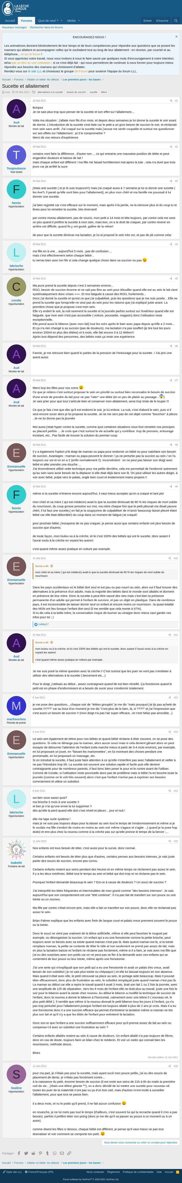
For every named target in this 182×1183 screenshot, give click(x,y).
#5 (176, 278)
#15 (176, 841)
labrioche (16, 265)
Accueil (10, 20)
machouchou (16, 719)
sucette (94, 92)
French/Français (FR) (39, 1171)
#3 (176, 181)
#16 (176, 1066)
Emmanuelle (16, 466)
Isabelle (16, 862)
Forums (26, 20)
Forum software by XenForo (91, 1179)
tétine (104, 92)
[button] (61, 20)
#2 (176, 146)
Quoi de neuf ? (48, 20)
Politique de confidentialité (138, 1171)
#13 (176, 732)
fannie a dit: (42, 566)
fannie (16, 203)
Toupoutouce (16, 168)
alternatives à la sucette (50, 92)
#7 (176, 380)
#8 (176, 444)
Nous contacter (95, 1171)
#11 (176, 634)
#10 (176, 558)
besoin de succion (76, 92)
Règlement (113, 1171)
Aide (159, 1171)
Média (71, 20)
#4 (176, 244)
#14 (176, 790)
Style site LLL (12, 1171)
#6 (176, 346)
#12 (176, 697)
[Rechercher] (176, 20)
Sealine (16, 1088)
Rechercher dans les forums (46, 27)
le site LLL (35, 71)
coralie (16, 300)
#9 (176, 486)
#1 (176, 100)
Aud (7, 92)
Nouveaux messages (14, 27)
